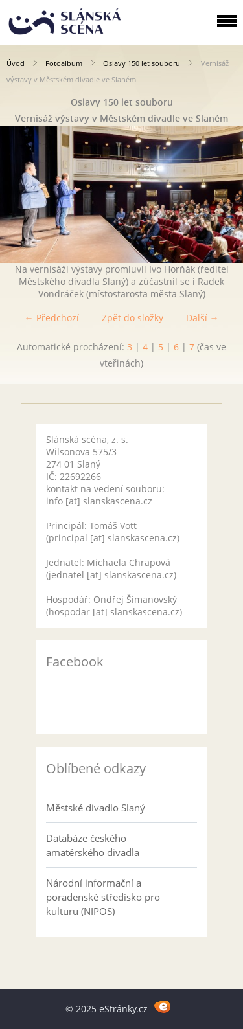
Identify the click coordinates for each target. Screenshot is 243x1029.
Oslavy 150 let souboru (141, 63)
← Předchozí (52, 317)
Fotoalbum (63, 63)
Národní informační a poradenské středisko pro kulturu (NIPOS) (103, 897)
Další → (202, 317)
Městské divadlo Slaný (95, 807)
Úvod (15, 63)
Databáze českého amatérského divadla (92, 845)
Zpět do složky (132, 317)
